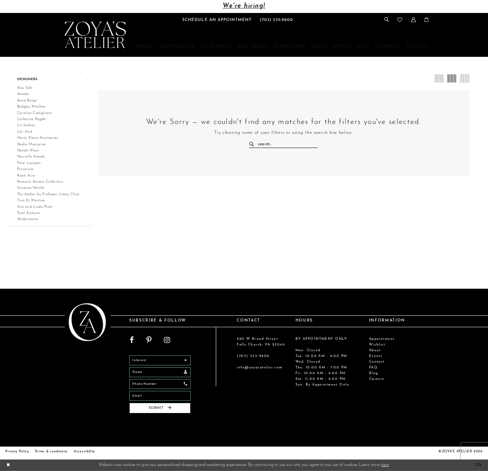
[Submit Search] (253, 144)
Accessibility (84, 451)
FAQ (373, 367)
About (375, 350)
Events (376, 356)
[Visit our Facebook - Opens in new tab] (131, 340)
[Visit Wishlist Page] (399, 20)
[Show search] (386, 19)
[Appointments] (217, 20)
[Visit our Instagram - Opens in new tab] (167, 340)
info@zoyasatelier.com (259, 367)
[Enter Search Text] (283, 144)
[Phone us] (276, 20)
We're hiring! (244, 6)
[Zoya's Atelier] (95, 34)
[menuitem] (217, 20)
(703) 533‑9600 (253, 356)
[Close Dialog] (8, 465)
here (385, 465)
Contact (377, 361)
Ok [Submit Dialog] (478, 465)
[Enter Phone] (160, 384)
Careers (377, 379)
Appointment (382, 339)
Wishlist (377, 344)
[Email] (160, 396)
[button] (413, 19)
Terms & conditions (51, 451)
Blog (373, 373)
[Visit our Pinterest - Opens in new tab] (149, 340)
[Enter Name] (160, 372)
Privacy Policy (17, 451)
